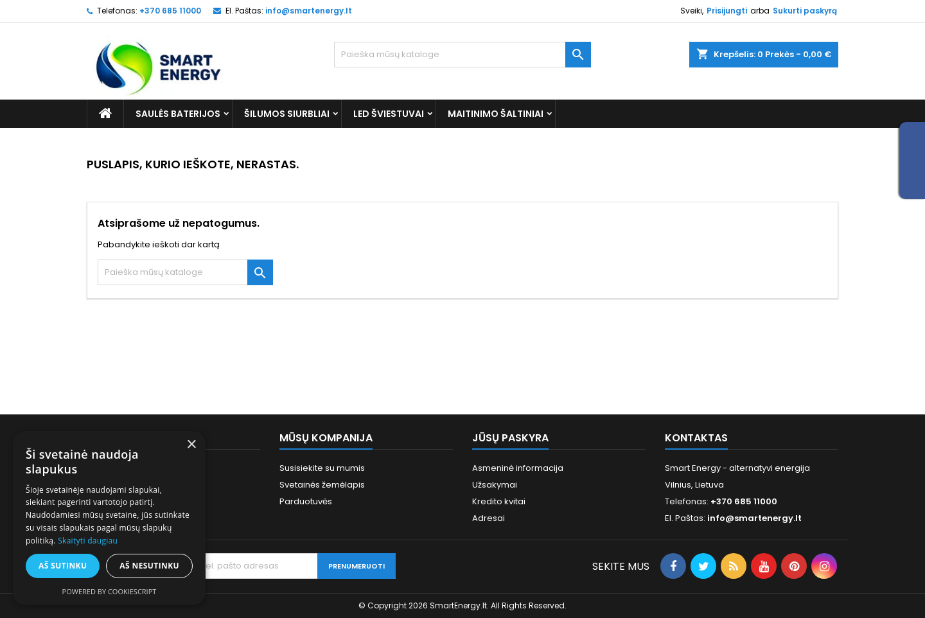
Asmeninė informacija (517, 468)
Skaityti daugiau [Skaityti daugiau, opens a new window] (88, 540)
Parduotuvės (305, 501)
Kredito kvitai (498, 501)
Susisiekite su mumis (322, 468)
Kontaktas (696, 437)
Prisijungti (727, 10)
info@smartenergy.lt (308, 10)
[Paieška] (462, 54)
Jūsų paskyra (510, 437)
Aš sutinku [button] (63, 565)
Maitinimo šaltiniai (495, 113)
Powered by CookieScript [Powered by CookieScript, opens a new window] (109, 591)
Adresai (488, 518)
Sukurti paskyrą (805, 10)
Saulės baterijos (178, 113)
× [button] (191, 445)
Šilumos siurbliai (287, 113)
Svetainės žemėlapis (322, 485)
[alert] (109, 518)
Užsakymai (494, 485)
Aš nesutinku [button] (149, 565)
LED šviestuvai (388, 113)
